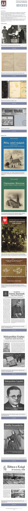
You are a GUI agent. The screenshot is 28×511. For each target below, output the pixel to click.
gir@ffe (14, 509)
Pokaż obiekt (14, 48)
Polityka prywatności (19, 508)
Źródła (2, 15)
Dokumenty (20, 14)
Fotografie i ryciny (15, 14)
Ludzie (24, 15)
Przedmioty (24, 14)
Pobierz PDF (14, 330)
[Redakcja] (15, 17)
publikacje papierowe (8, 21)
